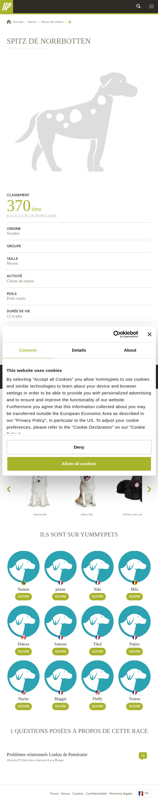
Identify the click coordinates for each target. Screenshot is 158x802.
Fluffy (97, 699)
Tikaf (97, 644)
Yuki (97, 589)
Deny (79, 447)
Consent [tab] (27, 350)
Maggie (60, 699)
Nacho (23, 699)
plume (60, 589)
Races (65, 793)
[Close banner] (149, 334)
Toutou (134, 699)
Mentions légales (120, 793)
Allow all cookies (79, 463)
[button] (151, 6)
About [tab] (130, 350)
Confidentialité (96, 793)
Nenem (23, 589)
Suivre (23, 596)
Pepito (135, 644)
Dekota (23, 644)
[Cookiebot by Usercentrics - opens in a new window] (113, 334)
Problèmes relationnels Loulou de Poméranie (47, 754)
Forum (54, 793)
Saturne (60, 644)
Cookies (77, 793)
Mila (134, 589)
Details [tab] (79, 350)
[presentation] (9, 490)
